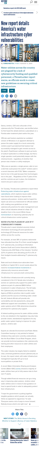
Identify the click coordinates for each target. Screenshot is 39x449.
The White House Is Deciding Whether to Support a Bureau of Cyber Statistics (19, 419)
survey (18, 368)
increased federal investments (18, 267)
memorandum (6, 214)
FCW (17, 63)
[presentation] (2, 437)
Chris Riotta (8, 63)
